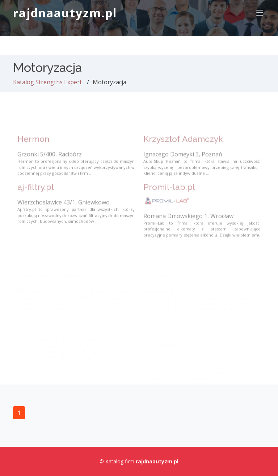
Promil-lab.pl (169, 193)
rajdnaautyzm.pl (65, 13)
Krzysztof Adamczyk (183, 145)
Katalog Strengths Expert (47, 82)
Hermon (33, 145)
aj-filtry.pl (35, 193)
